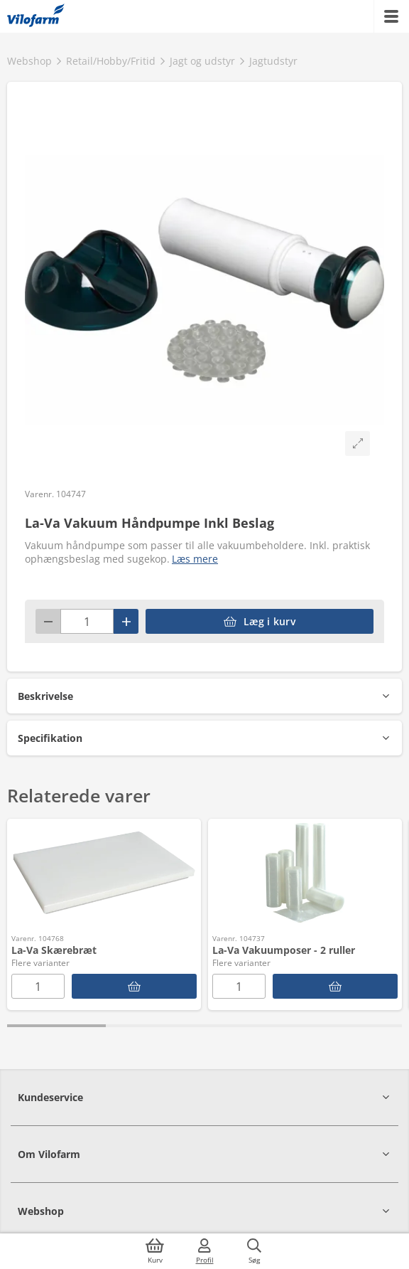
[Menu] (391, 16)
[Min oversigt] (36, 16)
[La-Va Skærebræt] (134, 986)
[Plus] (126, 621)
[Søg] (254, 1251)
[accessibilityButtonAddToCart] (259, 621)
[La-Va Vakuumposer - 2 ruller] (335, 986)
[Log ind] (204, 1251)
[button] (204, 696)
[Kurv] (155, 1251)
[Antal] (87, 621)
